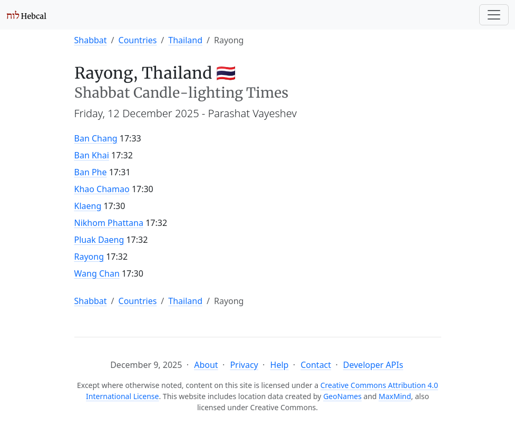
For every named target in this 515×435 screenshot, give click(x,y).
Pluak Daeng (99, 239)
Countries (138, 40)
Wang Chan (97, 273)
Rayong (89, 256)
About (206, 365)
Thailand (185, 40)
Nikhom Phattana (108, 223)
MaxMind (394, 396)
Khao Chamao (102, 189)
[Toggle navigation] (494, 14)
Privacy (244, 365)
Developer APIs (373, 365)
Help (279, 365)
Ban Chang (96, 138)
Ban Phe (90, 172)
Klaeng (88, 206)
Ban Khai (91, 155)
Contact (315, 365)
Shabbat (90, 40)
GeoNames (342, 396)
